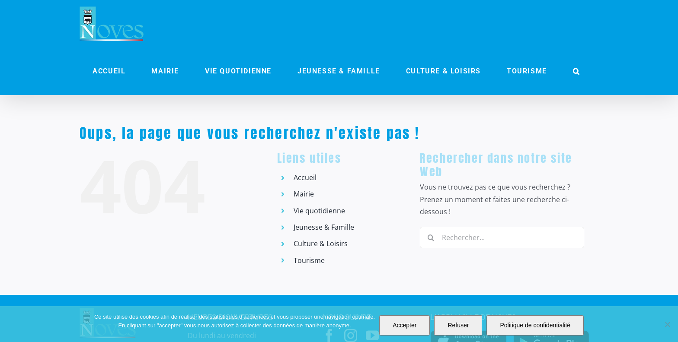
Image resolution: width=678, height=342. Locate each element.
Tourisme (309, 260)
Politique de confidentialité (535, 325)
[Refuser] (667, 324)
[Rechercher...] (502, 237)
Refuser (458, 325)
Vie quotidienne (319, 210)
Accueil (305, 177)
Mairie (304, 194)
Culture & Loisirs (321, 243)
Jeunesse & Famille (324, 227)
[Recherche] (430, 237)
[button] (576, 71)
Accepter (404, 325)
